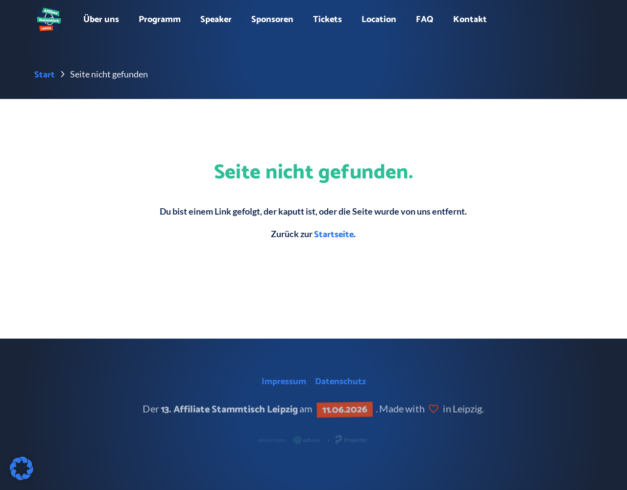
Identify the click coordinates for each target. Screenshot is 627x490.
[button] (21, 468)
